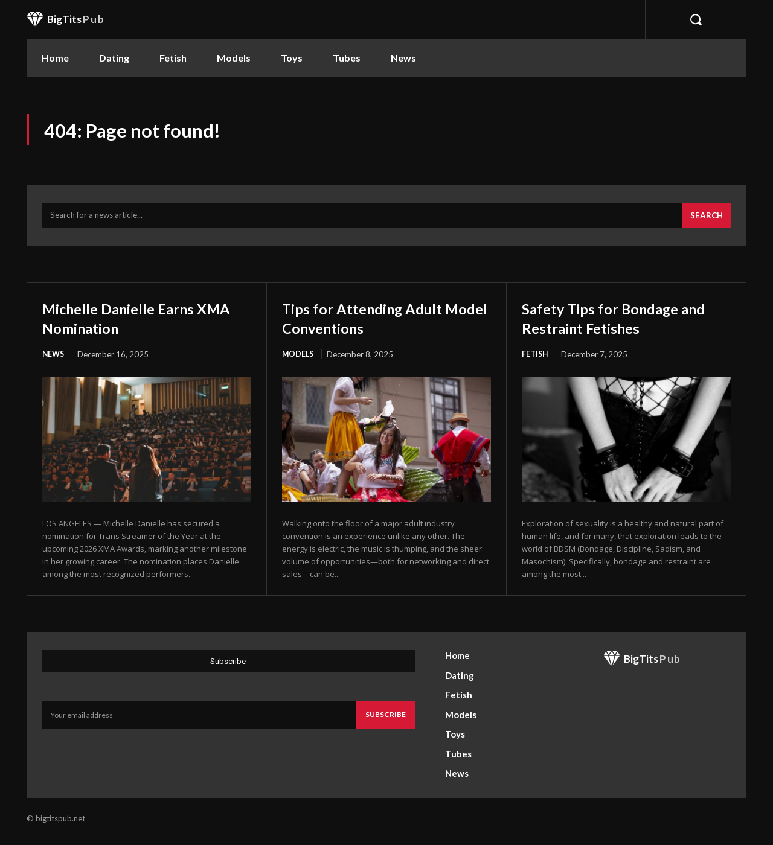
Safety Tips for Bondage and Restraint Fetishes (613, 323)
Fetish (535, 360)
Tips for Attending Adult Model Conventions (375, 323)
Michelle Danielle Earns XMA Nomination (133, 323)
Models (298, 360)
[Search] (705, 221)
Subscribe (385, 720)
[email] (199, 721)
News (54, 360)
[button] (695, 19)
